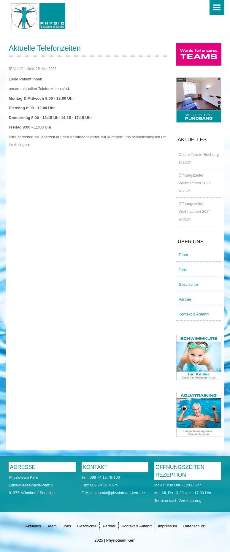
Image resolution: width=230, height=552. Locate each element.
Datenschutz (193, 526)
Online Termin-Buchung (199, 154)
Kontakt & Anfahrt (194, 314)
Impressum (167, 526)
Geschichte (188, 284)
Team (183, 255)
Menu (217, 7)
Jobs (183, 269)
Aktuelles (33, 526)
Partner (185, 299)
